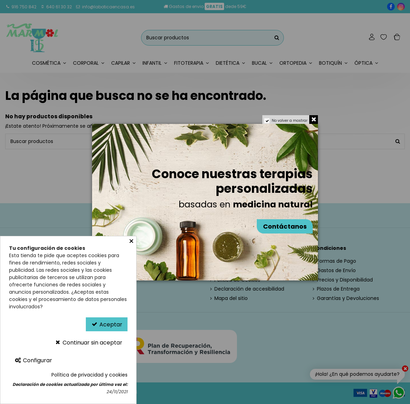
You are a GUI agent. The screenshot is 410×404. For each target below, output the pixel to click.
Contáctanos (285, 226)
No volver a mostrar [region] (290, 120)
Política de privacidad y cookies (89, 374)
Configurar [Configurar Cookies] (33, 360)
